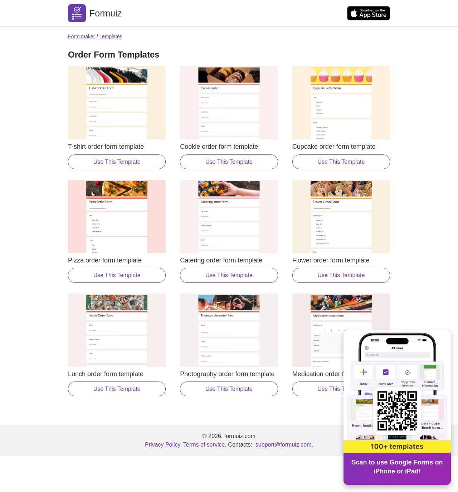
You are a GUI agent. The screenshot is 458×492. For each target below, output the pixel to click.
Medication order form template (336, 374)
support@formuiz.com (283, 445)
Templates (110, 36)
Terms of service (204, 445)
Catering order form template (221, 260)
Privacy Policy (162, 445)
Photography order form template (227, 374)
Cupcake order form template (334, 146)
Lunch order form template (105, 374)
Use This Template (117, 162)
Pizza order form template (105, 260)
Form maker (81, 36)
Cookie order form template (219, 146)
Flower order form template (331, 260)
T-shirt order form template (106, 146)
